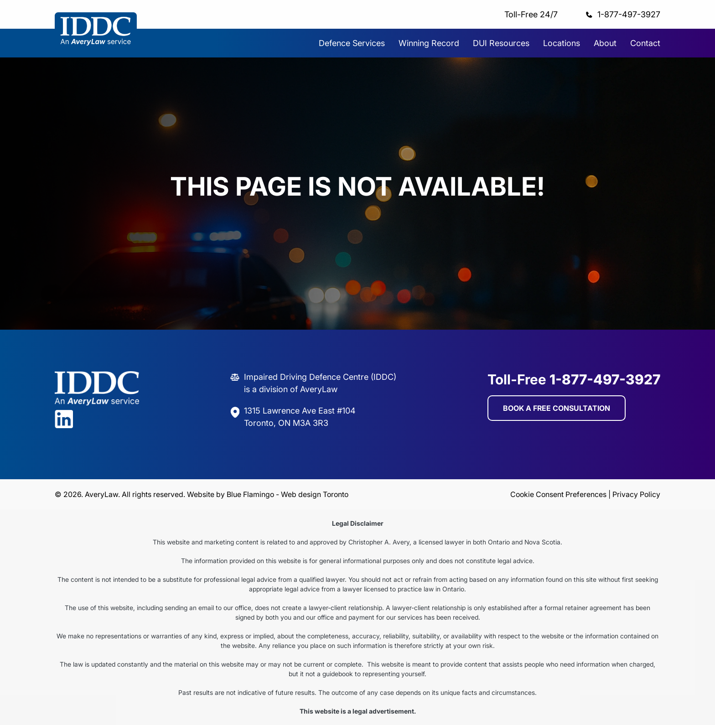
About (605, 43)
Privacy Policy (636, 494)
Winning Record (429, 43)
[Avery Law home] (96, 47)
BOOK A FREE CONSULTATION (556, 414)
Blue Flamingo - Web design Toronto (287, 494)
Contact (645, 43)
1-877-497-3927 (628, 14)
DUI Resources (501, 43)
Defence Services (352, 43)
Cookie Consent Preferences (558, 494)
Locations (561, 43)
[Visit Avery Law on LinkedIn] (97, 426)
